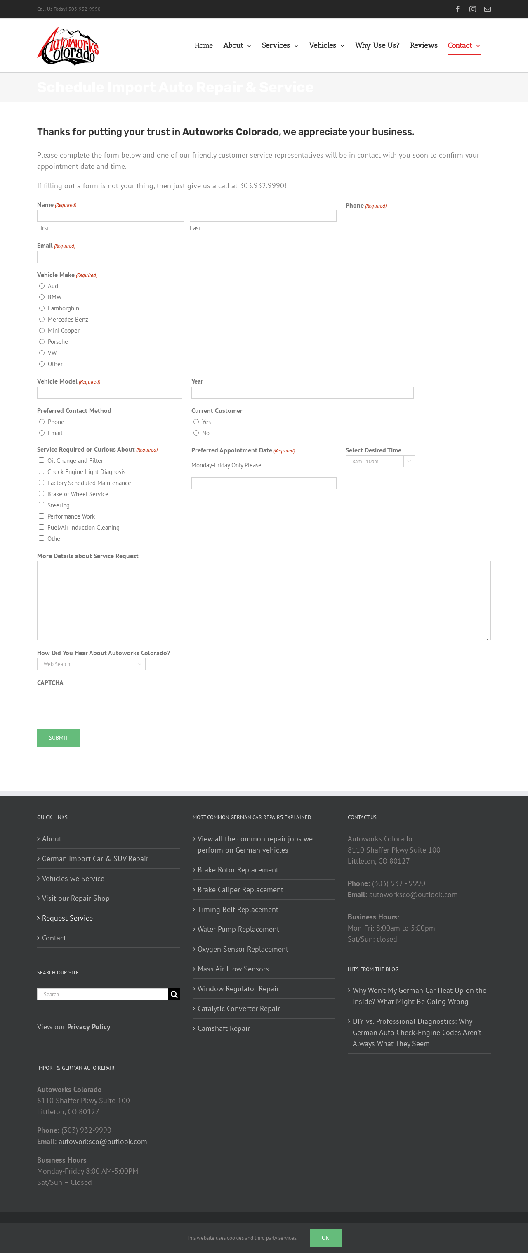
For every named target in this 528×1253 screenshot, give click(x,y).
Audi (54, 286)
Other (55, 364)
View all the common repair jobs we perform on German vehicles (255, 844)
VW (52, 353)
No (206, 433)
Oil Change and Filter (75, 460)
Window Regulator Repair (238, 988)
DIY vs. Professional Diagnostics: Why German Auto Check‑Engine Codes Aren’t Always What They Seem (417, 1032)
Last (195, 228)
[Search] (174, 994)
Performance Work (71, 516)
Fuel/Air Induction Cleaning (83, 527)
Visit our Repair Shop (76, 898)
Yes (206, 422)
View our (74, 1026)
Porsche (58, 342)
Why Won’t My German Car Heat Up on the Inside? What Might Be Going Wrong (419, 995)
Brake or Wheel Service (77, 494)
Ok (326, 1237)
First (43, 228)
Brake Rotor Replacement (238, 869)
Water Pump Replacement (238, 929)
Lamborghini (64, 308)
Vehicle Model (68, 381)
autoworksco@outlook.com (103, 1141)
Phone (366, 205)
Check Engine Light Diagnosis (86, 472)
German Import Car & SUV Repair (95, 858)
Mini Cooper (64, 330)
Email (56, 245)
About (51, 838)
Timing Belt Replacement (238, 909)
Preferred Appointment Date (243, 450)
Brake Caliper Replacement (240, 889)
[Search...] (102, 994)
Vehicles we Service (73, 878)
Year (197, 381)
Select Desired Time (373, 450)
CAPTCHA (50, 682)
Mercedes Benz (68, 319)
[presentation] (100, 704)
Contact (54, 938)
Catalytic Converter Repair (239, 1008)
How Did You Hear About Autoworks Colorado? (103, 653)
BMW (54, 297)
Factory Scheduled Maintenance (89, 483)
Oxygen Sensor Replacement (243, 949)
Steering (58, 505)
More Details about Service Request (88, 556)
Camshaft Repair (224, 1028)
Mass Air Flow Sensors (233, 969)
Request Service (67, 918)
